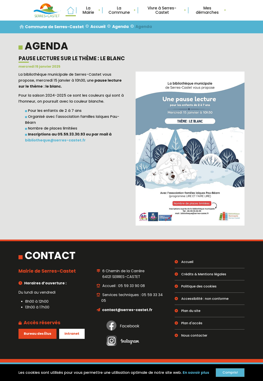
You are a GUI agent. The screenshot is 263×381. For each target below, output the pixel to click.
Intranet (72, 333)
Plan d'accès (191, 323)
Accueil (187, 261)
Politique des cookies (199, 286)
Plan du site (190, 310)
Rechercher (236, 10)
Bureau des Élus (37, 333)
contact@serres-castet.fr (126, 309)
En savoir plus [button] (196, 372)
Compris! (230, 372)
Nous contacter (194, 335)
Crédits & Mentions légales (203, 274)
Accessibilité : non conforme (204, 298)
